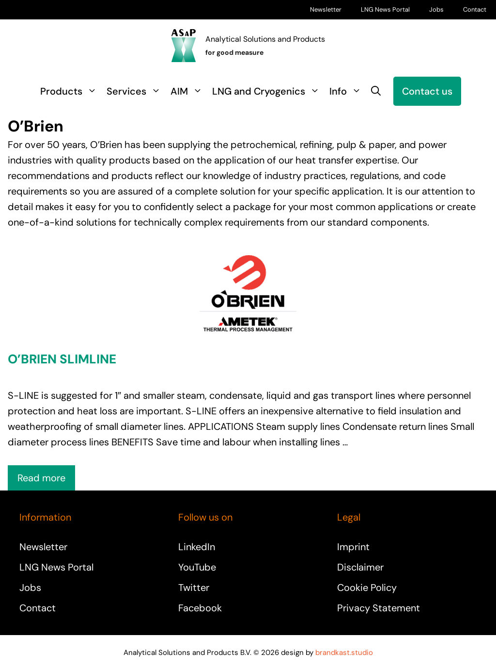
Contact (474, 9)
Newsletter (325, 9)
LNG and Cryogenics (268, 91)
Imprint (353, 546)
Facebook (200, 608)
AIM (188, 91)
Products (71, 91)
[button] (376, 91)
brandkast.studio (344, 652)
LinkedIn (196, 546)
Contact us (427, 91)
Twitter (193, 587)
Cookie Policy (367, 587)
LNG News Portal (385, 9)
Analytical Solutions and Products (265, 39)
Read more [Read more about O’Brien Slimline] (41, 478)
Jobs (436, 9)
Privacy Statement (378, 608)
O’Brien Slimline (62, 359)
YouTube (197, 567)
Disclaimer (360, 567)
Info (347, 91)
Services (136, 91)
